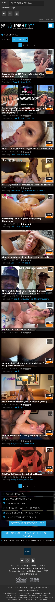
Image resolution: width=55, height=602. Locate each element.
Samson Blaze (39, 190)
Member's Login (8, 8)
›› (34, 45)
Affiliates (31, 571)
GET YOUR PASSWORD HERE (27, 523)
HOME (4, 3)
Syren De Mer (26, 82)
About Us (14, 566)
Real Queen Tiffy (27, 118)
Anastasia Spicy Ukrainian (21, 190)
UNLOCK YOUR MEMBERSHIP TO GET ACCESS (27, 534)
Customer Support (16, 571)
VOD (46, 571)
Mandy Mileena (17, 479)
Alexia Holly (15, 226)
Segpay (9, 595)
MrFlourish (15, 82)
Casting (24, 566)
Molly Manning (16, 443)
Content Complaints (28, 574)
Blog (39, 571)
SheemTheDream (41, 299)
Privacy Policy (39, 568)
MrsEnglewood (27, 299)
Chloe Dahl (15, 154)
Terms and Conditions (21, 568)
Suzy (22, 407)
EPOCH (17, 595)
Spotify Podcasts (38, 566)
